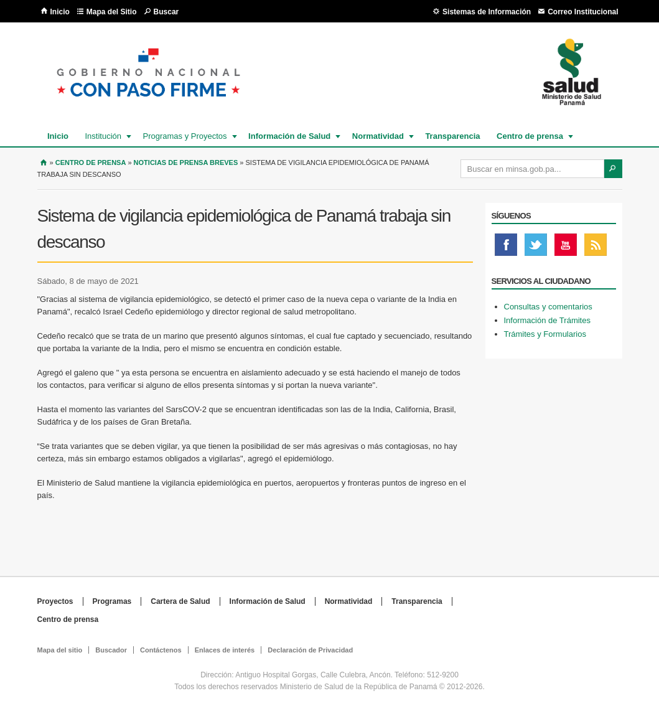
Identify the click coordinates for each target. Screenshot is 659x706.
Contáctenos (161, 650)
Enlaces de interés (225, 650)
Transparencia (452, 136)
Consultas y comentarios (548, 306)
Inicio (60, 11)
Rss (595, 247)
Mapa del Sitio (111, 11)
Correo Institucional (583, 11)
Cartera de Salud (180, 601)
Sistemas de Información (486, 11)
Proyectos (55, 601)
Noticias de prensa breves (186, 162)
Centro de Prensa (90, 162)
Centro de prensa (529, 136)
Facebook (506, 247)
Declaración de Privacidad (310, 650)
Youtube (565, 247)
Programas (112, 601)
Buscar (166, 11)
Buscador (111, 650)
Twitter (536, 247)
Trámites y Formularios (545, 334)
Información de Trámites (547, 320)
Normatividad (377, 136)
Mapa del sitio (60, 650)
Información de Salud (288, 136)
